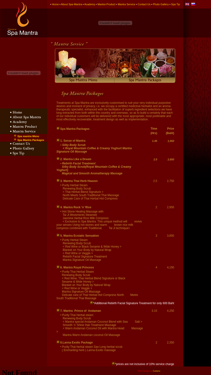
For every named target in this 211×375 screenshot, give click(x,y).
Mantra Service (126, 4)
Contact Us (144, 4)
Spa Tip (175, 4)
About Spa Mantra (71, 4)
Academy (89, 4)
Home (55, 4)
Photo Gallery (161, 4)
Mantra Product (106, 4)
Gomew (156, 371)
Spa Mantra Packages (30, 140)
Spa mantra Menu (28, 136)
